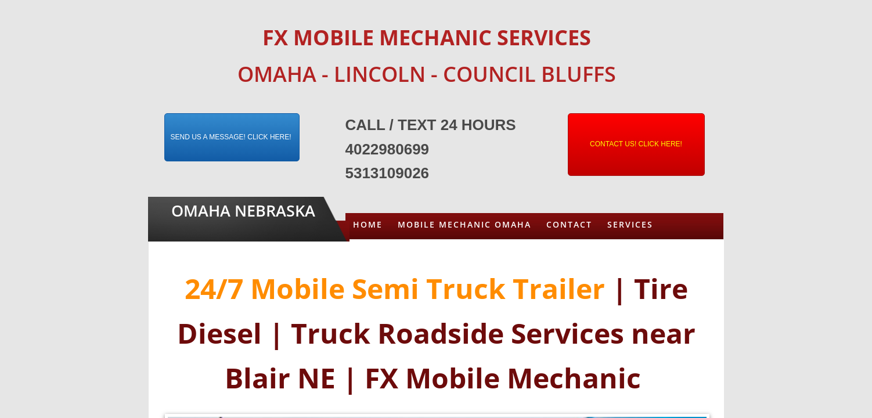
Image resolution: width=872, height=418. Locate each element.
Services (630, 224)
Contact (569, 224)
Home (368, 224)
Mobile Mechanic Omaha (464, 224)
